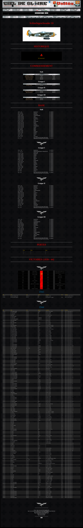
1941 (35, 17)
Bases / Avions (14, 16)
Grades (7, 10)
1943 (43, 17)
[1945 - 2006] (75, 9)
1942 (39, 17)
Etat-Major (22, 16)
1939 (27, 17)
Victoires (66, 16)
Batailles (75, 10)
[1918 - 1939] (17, 9)
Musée (55, 10)
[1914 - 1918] (7, 9)
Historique (6, 16)
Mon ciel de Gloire (41, 9)
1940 (31, 17)
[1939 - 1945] (65, 9)
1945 (51, 17)
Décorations (18, 10)
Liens (28, 9)
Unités (65, 10)
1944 (47, 17)
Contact (27, 10)
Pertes (39, 16)
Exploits (55, 9)
